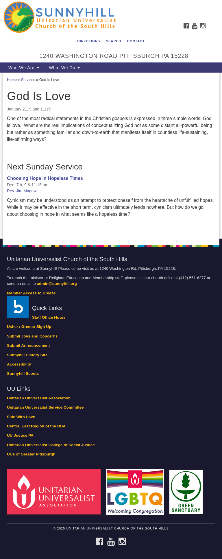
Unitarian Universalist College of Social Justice (51, 445)
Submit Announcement (28, 345)
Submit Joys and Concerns (32, 336)
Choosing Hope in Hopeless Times (45, 178)
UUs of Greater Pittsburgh (31, 454)
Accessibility (19, 364)
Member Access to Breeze (31, 293)
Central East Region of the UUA (36, 426)
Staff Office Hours (49, 317)
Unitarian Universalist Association (39, 398)
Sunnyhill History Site (27, 355)
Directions (88, 41)
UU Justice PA (20, 435)
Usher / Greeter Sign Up (29, 326)
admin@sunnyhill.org (57, 283)
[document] (111, 155)
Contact (136, 41)
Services (28, 80)
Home (12, 80)
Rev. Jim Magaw (21, 191)
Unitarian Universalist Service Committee (45, 407)
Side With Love (21, 417)
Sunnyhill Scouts (23, 373)
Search (113, 41)
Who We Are (23, 67)
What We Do (64, 67)
